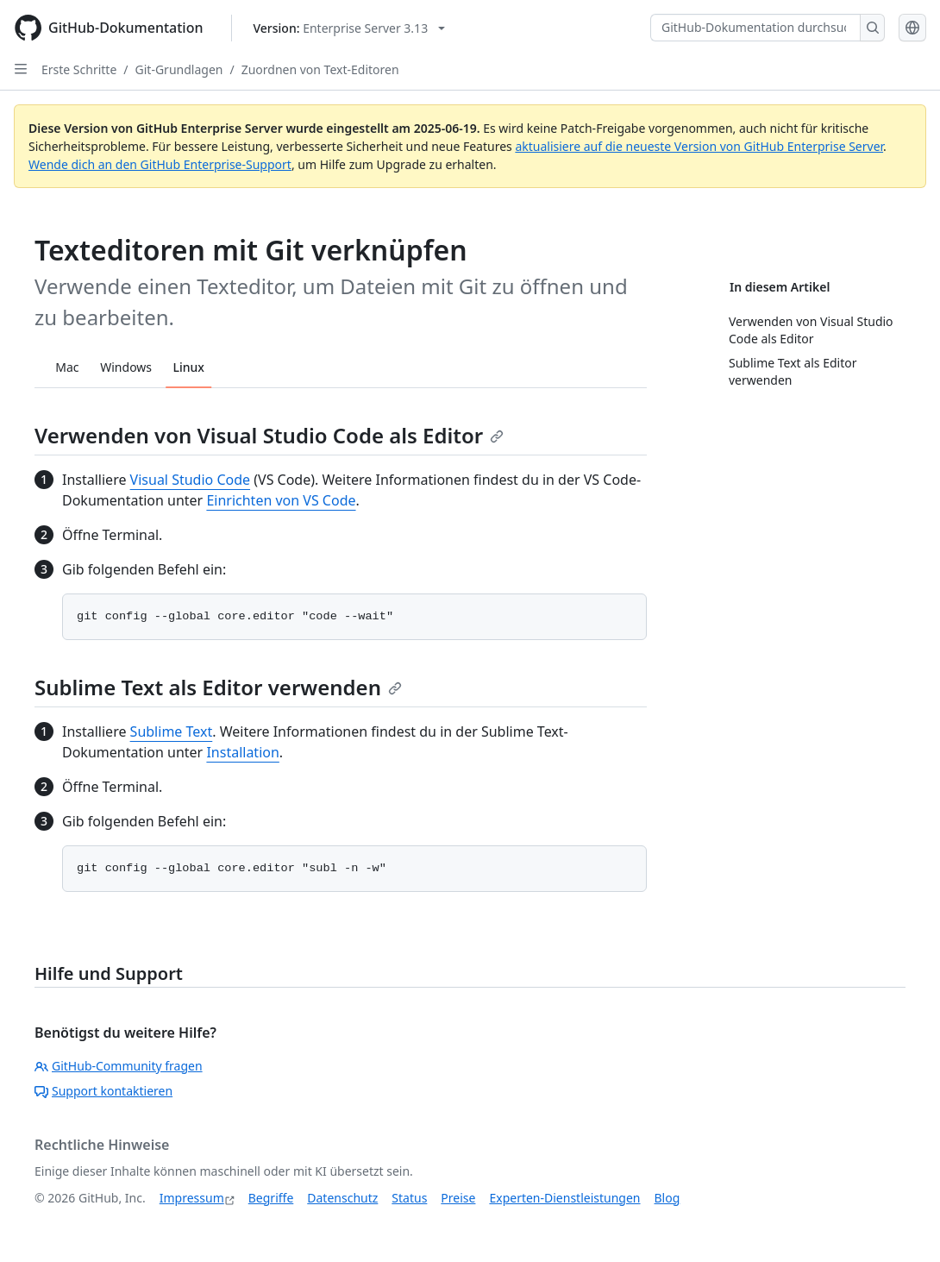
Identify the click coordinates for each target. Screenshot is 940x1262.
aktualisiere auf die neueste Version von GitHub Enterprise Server (699, 146)
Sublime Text (171, 731)
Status (409, 1198)
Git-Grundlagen (179, 69)
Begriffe (271, 1198)
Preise (458, 1198)
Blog (667, 1198)
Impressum (192, 1198)
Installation (242, 752)
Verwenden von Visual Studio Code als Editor (269, 435)
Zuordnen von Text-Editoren (320, 69)
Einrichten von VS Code (280, 500)
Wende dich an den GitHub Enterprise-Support (159, 164)
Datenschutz (342, 1198)
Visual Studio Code (190, 479)
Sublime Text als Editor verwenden (218, 687)
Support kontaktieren (103, 1091)
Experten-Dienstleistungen (564, 1198)
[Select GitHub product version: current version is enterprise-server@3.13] (350, 28)
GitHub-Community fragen (118, 1066)
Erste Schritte (78, 69)
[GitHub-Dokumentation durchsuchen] (755, 28)
